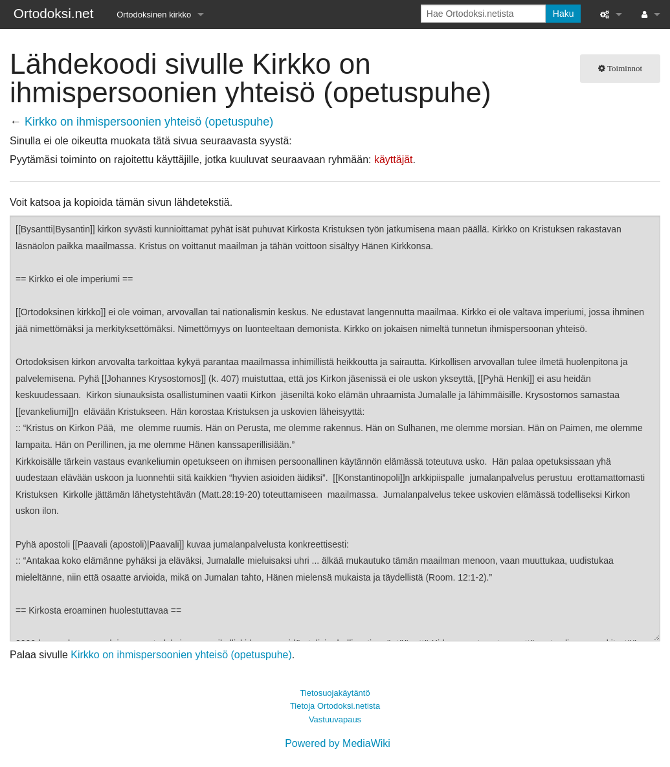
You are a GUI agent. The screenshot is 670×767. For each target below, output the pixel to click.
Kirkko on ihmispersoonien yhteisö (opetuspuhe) (149, 121)
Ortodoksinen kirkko (154, 14)
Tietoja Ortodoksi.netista (335, 706)
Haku (563, 13)
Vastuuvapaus (335, 719)
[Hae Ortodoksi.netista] (483, 14)
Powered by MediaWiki (337, 743)
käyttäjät (393, 159)
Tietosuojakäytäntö (335, 693)
